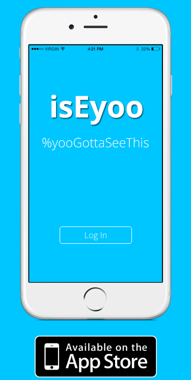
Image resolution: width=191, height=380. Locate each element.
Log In (95, 235)
